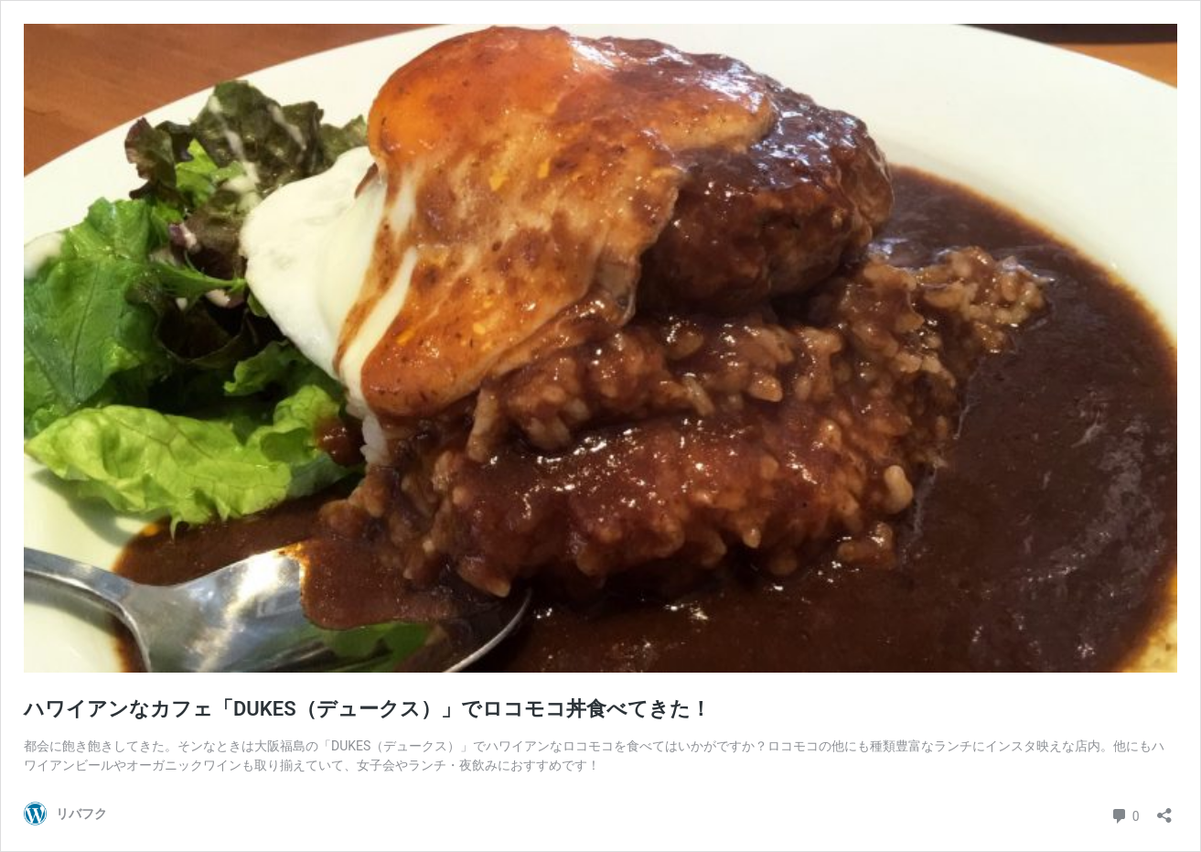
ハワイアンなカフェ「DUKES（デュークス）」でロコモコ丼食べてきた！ (367, 708)
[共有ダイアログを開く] (1164, 809)
